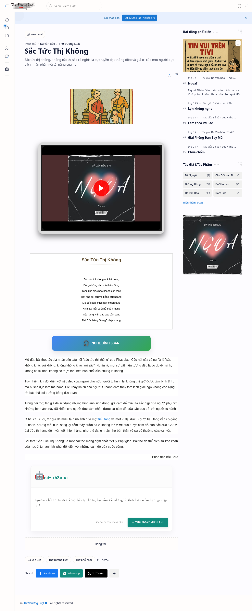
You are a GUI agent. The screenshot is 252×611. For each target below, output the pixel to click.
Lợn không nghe (200, 109)
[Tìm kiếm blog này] (74, 6)
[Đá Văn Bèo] (34, 559)
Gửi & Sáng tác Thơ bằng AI (140, 18)
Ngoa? (192, 83)
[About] (7, 48)
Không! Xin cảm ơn (109, 522)
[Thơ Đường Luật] (23, 6)
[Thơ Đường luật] (236, 78)
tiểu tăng (104, 419)
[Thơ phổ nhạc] (84, 559)
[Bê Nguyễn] (197, 175)
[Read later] (169, 75)
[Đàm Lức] (227, 193)
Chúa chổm (196, 152)
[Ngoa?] (212, 55)
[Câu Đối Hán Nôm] (227, 175)
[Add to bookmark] (238, 43)
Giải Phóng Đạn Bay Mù (205, 137)
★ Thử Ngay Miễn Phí (148, 522)
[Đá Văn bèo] (218, 78)
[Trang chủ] (7, 20)
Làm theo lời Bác (200, 123)
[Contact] (7, 56)
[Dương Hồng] (197, 184)
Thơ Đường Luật (35, 603)
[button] (7, 6)
